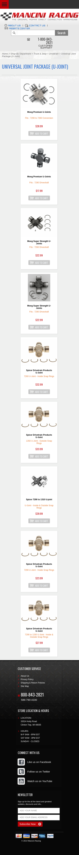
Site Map (25, 686)
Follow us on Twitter (38, 771)
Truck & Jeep (40, 53)
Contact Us (37, 25)
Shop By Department (20, 53)
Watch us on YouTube (39, 781)
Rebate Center (19, 28)
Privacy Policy (27, 679)
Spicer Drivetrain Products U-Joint (39, 371)
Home (5, 53)
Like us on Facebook (39, 762)
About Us (14, 25)
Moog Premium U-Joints (39, 112)
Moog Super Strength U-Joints (39, 242)
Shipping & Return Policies (33, 683)
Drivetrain (54, 53)
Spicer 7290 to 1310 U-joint (39, 499)
